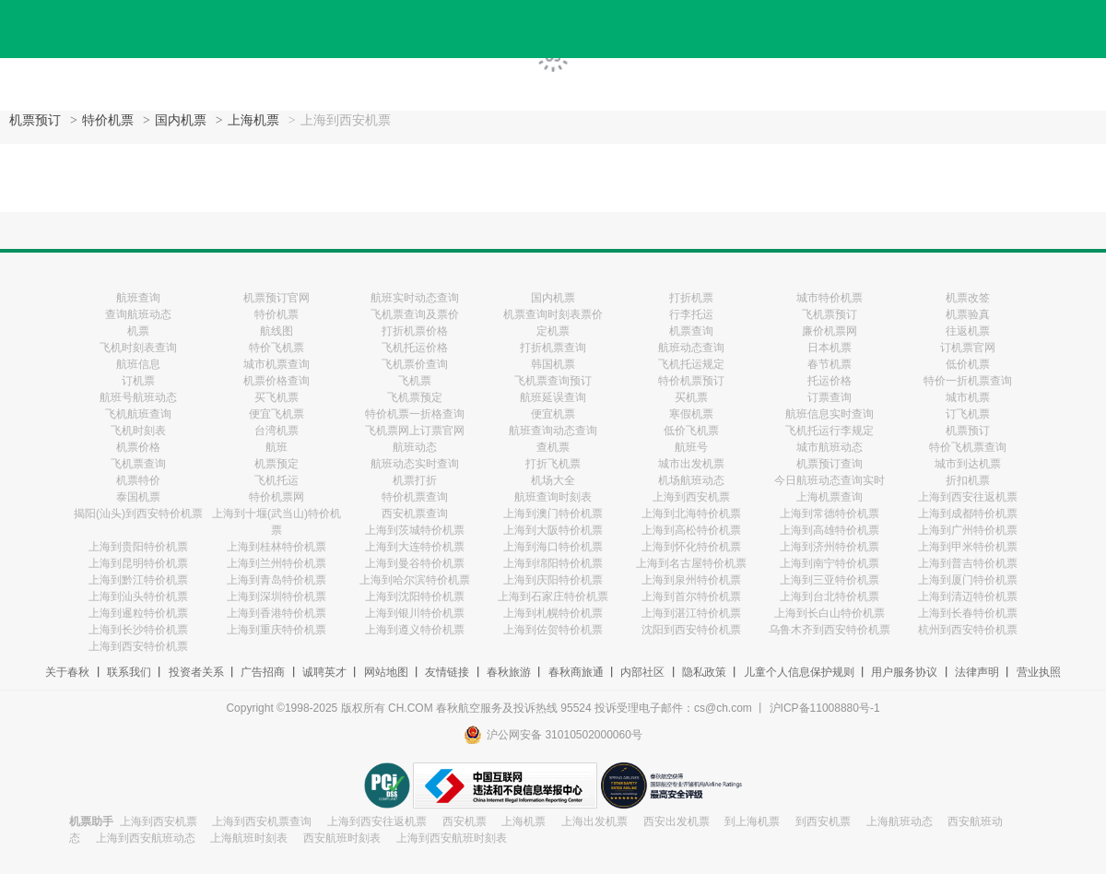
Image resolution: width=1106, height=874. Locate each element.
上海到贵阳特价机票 (138, 546)
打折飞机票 (553, 463)
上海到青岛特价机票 (276, 579)
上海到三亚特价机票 (829, 579)
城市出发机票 (691, 463)
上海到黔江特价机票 (138, 579)
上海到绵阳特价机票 (553, 563)
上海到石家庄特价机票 (553, 596)
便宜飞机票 (276, 413)
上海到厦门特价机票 (968, 579)
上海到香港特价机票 (276, 613)
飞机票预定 (414, 397)
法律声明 (977, 672)
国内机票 (180, 120)
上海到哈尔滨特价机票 (414, 579)
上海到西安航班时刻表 (451, 838)
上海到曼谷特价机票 (415, 563)
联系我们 (129, 672)
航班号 (691, 447)
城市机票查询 (276, 364)
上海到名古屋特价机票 (691, 563)
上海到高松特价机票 (691, 530)
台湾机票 (276, 430)
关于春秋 (67, 672)
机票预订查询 (829, 463)
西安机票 (464, 821)
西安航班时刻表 (342, 838)
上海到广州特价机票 (968, 530)
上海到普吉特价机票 (968, 563)
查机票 (553, 447)
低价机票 (968, 364)
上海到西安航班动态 (145, 838)
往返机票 (968, 331)
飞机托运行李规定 (829, 430)
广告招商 (263, 672)
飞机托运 (276, 480)
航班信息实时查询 (829, 413)
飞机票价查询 (415, 364)
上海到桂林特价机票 (276, 546)
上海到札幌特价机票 (553, 613)
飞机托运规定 (691, 364)
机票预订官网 (276, 297)
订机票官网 (967, 347)
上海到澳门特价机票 (553, 513)
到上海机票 (752, 821)
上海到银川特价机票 (415, 613)
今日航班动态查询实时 (829, 480)
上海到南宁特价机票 (829, 563)
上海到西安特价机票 (138, 646)
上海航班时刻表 (249, 838)
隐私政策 (704, 672)
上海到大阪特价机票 (553, 530)
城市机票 (968, 397)
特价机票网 (276, 496)
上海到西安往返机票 (968, 496)
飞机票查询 (138, 463)
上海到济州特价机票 (829, 546)
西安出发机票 (676, 821)
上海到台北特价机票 (829, 596)
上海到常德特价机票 (829, 513)
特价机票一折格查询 (415, 413)
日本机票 (829, 347)
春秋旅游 (509, 672)
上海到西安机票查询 (262, 821)
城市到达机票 (968, 463)
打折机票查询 (553, 347)
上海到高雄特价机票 (829, 530)
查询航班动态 (138, 314)
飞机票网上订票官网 (415, 430)
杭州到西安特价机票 (968, 629)
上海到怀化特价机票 (691, 546)
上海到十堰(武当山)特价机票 (276, 522)
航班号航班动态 (138, 397)
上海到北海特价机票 (691, 513)
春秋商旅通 (576, 672)
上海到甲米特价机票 (968, 546)
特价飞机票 (276, 347)
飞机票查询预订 (553, 380)
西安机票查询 (415, 513)
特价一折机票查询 (968, 380)
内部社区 (642, 672)
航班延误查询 (553, 397)
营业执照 (1039, 672)
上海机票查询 (829, 496)
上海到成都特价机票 (968, 513)
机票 (138, 331)
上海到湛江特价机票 (691, 613)
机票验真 (968, 314)
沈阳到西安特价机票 (691, 629)
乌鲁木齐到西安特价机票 (829, 629)
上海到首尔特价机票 (691, 596)
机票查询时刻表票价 (553, 314)
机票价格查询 (276, 380)
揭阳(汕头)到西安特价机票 (138, 513)
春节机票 (829, 364)
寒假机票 (691, 413)
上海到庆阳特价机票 (553, 579)
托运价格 (829, 380)
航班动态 (415, 447)
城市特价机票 (829, 297)
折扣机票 (968, 480)
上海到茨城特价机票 (415, 530)
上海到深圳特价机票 (276, 596)
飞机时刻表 (138, 430)
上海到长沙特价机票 (138, 629)
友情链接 (447, 672)
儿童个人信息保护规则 (799, 672)
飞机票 (414, 380)
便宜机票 (553, 413)
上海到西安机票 (691, 496)
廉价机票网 (829, 331)
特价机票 (108, 120)
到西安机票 (823, 821)
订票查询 (829, 397)
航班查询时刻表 (553, 496)
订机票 (138, 380)
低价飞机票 (691, 430)
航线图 (276, 331)
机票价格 (138, 447)
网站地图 (386, 672)
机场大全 (553, 480)
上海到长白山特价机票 (829, 613)
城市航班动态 (829, 447)
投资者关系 (196, 672)
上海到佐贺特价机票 (553, 629)
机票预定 (276, 463)
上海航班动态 (899, 821)
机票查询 (691, 331)
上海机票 (253, 120)
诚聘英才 (324, 672)
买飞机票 (276, 397)
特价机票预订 (691, 380)
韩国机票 (553, 364)
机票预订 (35, 120)
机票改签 (968, 297)
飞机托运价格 (415, 347)
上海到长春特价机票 (968, 613)
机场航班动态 (691, 480)
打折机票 (691, 297)
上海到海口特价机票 (553, 546)
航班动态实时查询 (415, 463)
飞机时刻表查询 (138, 347)
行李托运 (691, 314)
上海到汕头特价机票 (138, 596)
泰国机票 (138, 496)
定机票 (553, 331)
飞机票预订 (829, 314)
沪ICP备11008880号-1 (825, 708)
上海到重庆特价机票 (276, 629)
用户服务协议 (904, 672)
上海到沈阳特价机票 (415, 596)
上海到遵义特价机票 (415, 629)
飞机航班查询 (138, 413)
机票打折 (415, 480)
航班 (276, 447)
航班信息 (138, 364)
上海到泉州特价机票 (691, 579)
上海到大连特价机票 (415, 546)
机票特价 (138, 480)
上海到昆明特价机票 (138, 563)
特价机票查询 (415, 496)
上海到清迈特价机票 (968, 596)
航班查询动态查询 (553, 430)
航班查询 (138, 297)
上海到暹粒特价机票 (138, 613)
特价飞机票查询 (967, 447)
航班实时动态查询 (415, 297)
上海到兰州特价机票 (276, 563)
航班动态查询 (691, 347)
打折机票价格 (415, 331)
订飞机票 (968, 413)
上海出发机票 (594, 821)
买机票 (691, 397)
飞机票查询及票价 (415, 314)
